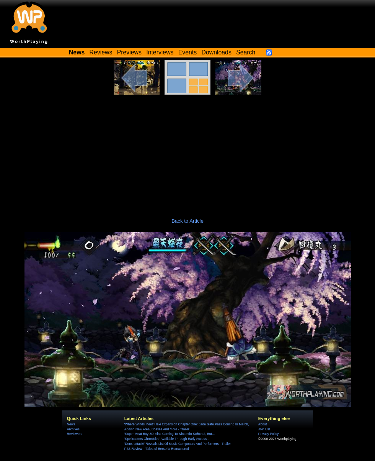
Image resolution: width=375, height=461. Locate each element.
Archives (73, 429)
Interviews (159, 52)
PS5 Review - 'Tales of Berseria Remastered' (157, 449)
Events (187, 52)
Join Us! (264, 429)
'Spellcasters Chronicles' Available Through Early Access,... (167, 439)
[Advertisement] (187, 152)
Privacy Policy (268, 434)
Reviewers (74, 434)
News (71, 424)
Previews (129, 52)
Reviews (101, 52)
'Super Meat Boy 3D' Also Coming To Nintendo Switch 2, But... (169, 434)
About (262, 424)
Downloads (217, 52)
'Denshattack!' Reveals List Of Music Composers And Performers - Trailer (177, 444)
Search (245, 52)
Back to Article (187, 221)
